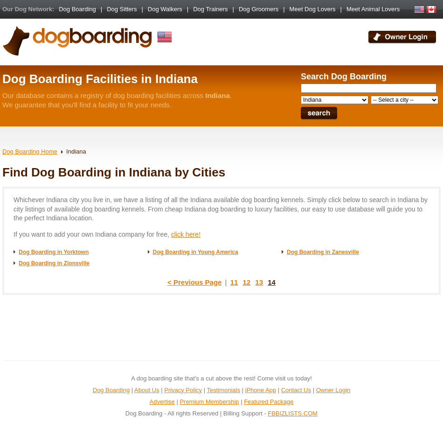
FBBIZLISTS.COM (293, 413)
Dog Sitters (122, 9)
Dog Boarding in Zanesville (323, 252)
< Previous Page (194, 282)
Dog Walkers (165, 9)
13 (259, 282)
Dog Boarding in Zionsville (54, 263)
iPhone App (261, 390)
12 (247, 282)
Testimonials (223, 390)
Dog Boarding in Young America (195, 252)
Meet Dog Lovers (313, 9)
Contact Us (296, 390)
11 (234, 282)
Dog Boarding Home (29, 151)
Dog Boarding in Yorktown (54, 252)
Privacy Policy (183, 390)
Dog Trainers (210, 9)
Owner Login (333, 390)
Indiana (76, 151)
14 (272, 282)
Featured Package (268, 401)
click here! (186, 234)
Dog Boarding (77, 9)
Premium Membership (209, 401)
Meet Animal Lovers (373, 9)
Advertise (162, 401)
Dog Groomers (258, 9)
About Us (146, 390)
